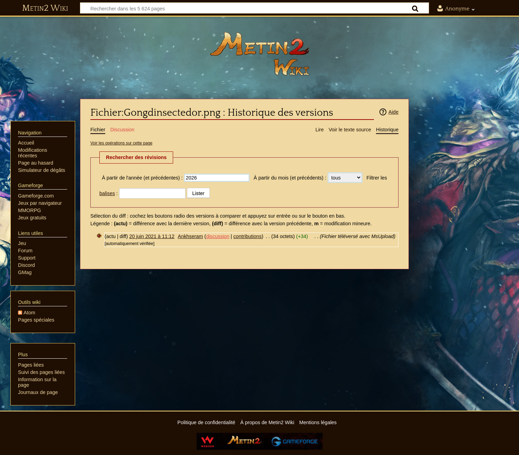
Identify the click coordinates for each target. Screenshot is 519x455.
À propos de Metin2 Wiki (267, 422)
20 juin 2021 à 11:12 (151, 236)
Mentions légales (318, 422)
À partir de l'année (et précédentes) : (142, 178)
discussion (217, 236)
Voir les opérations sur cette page (121, 143)
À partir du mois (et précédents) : (290, 178)
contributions (247, 236)
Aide (393, 112)
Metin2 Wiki (45, 8)
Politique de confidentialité (206, 422)
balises (107, 193)
